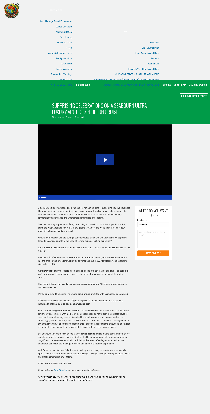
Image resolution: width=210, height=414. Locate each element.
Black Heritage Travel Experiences (55, 21)
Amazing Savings (198, 85)
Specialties (56, 10)
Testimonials (152, 63)
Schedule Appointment (194, 96)
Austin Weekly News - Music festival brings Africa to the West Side (126, 79)
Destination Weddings (61, 74)
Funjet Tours (66, 63)
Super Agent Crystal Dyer (147, 53)
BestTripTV (180, 85)
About (126, 31)
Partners (155, 58)
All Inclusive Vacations (61, 85)
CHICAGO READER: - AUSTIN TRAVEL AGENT (137, 74)
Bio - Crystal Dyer (150, 48)
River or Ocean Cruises (62, 117)
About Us (154, 42)
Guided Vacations (64, 26)
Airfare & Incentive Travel (60, 53)
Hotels (69, 48)
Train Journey (66, 37)
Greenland (79, 117)
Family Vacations (64, 58)
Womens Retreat (64, 32)
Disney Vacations (64, 69)
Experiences (83, 85)
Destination (142, 220)
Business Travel (64, 42)
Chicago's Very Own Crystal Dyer (143, 69)
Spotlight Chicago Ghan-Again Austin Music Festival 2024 (131, 85)
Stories (167, 85)
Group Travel (66, 79)
